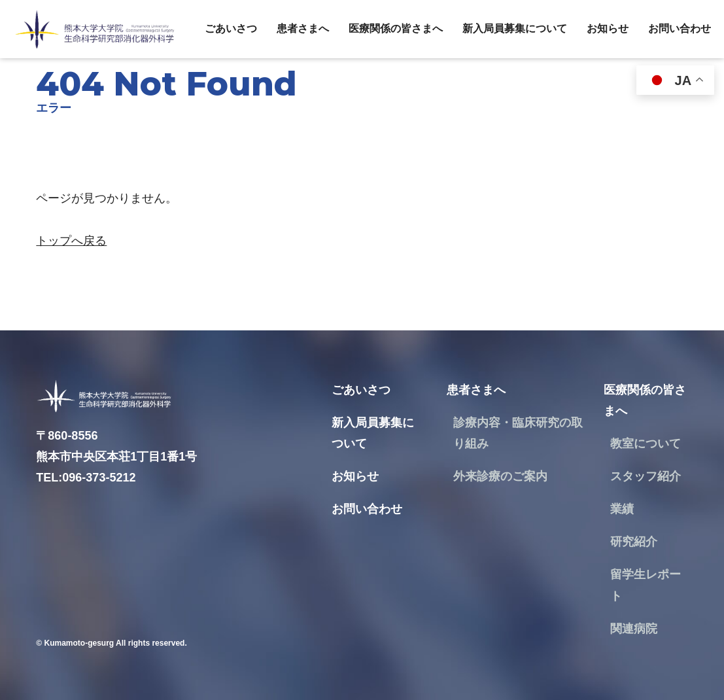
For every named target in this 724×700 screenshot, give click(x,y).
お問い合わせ (679, 28)
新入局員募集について (514, 28)
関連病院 (633, 628)
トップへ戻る (71, 240)
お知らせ (608, 28)
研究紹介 (633, 541)
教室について (645, 443)
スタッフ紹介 (645, 476)
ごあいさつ (231, 28)
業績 (622, 509)
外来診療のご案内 (500, 476)
